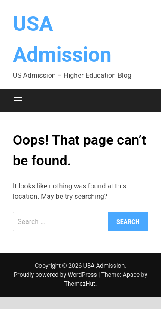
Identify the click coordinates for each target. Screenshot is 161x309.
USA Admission (104, 265)
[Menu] (18, 100)
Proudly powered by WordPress (56, 274)
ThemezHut (79, 283)
